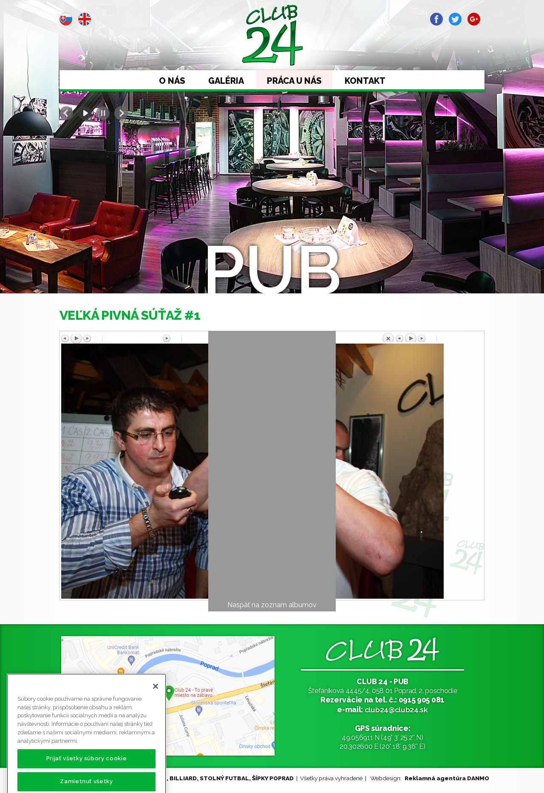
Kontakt (365, 81)
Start (84, 113)
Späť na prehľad (432, 337)
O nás (172, 81)
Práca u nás (294, 81)
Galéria (226, 81)
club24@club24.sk (396, 709)
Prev (66, 113)
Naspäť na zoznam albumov (272, 605)
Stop (103, 113)
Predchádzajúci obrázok (111, 339)
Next (121, 113)
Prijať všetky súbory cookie (86, 773)
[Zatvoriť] (155, 700)
